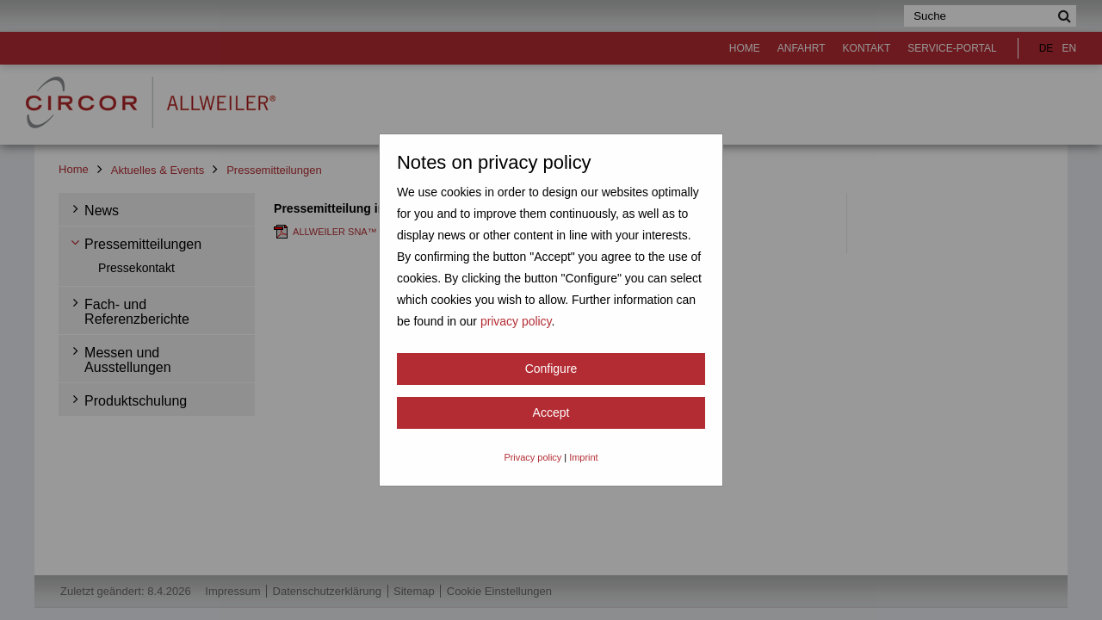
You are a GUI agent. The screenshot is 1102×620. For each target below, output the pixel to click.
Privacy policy (532, 457)
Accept (551, 412)
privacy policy (516, 321)
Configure (551, 368)
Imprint (583, 457)
